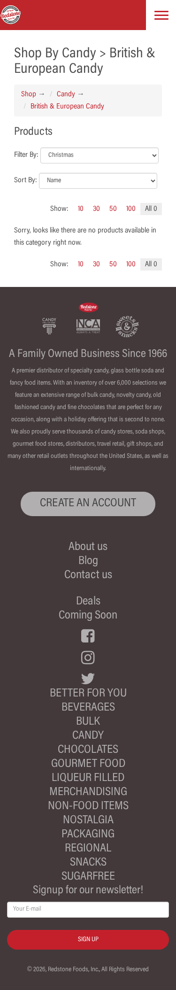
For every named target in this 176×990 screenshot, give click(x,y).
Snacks (88, 863)
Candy (66, 94)
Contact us (88, 575)
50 (113, 209)
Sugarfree (88, 877)
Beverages (88, 708)
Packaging (88, 835)
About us (88, 547)
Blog (88, 561)
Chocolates (88, 750)
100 (131, 209)
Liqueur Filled (88, 778)
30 (96, 209)
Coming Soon (88, 616)
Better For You (88, 694)
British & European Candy (67, 106)
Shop (28, 94)
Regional (88, 849)
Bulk (88, 722)
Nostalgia (88, 821)
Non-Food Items (88, 806)
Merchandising (88, 792)
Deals (88, 602)
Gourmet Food (88, 764)
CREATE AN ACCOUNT (88, 504)
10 (81, 209)
